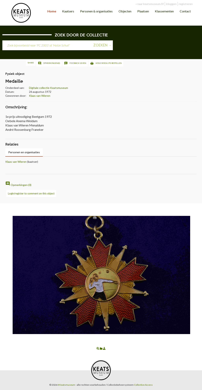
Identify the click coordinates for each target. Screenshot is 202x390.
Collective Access (143, 384)
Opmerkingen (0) (18, 185)
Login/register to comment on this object (31, 193)
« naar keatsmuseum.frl (150, 4)
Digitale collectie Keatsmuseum (48, 87)
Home (51, 11)
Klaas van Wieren (39, 95)
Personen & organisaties (96, 11)
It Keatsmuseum (66, 384)
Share (31, 63)
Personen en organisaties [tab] (24, 152)
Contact (185, 11)
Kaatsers (68, 11)
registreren (186, 4)
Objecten (125, 11)
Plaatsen (143, 11)
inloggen (171, 4)
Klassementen (164, 11)
